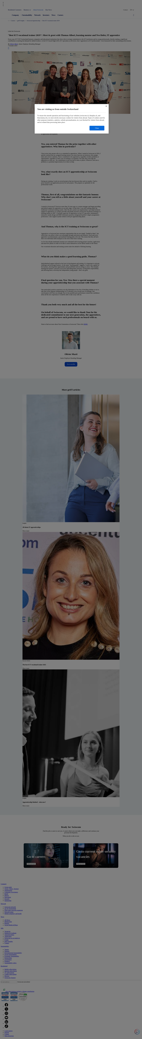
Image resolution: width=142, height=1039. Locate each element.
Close (97, 128)
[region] (71, 119)
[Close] (106, 106)
